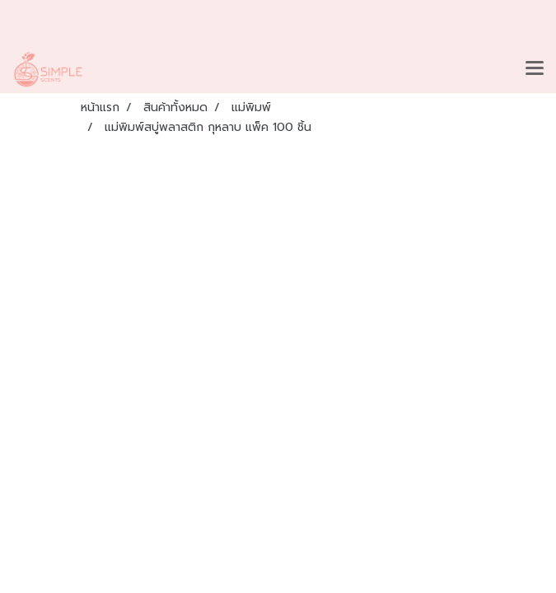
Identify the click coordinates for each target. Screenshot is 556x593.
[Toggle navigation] (534, 69)
